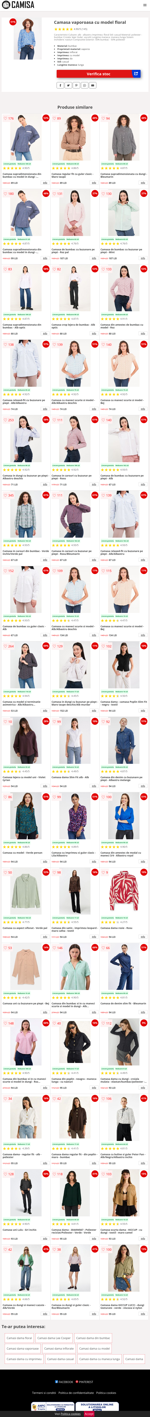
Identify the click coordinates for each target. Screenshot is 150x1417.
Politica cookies (106, 1393)
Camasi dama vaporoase (23, 1348)
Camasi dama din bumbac (93, 1338)
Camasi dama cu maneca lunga (99, 1359)
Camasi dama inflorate (59, 1348)
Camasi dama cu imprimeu (24, 1359)
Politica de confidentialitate (76, 1393)
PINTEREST (84, 1382)
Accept (89, 1414)
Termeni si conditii (44, 1393)
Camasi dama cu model (94, 1348)
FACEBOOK (64, 1382)
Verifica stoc (113, 74)
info (45, 182)
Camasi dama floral (19, 1338)
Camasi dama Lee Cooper (54, 1338)
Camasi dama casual (60, 1359)
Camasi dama (134, 1359)
